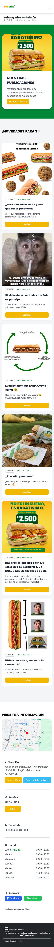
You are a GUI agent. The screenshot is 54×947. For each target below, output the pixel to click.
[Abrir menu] (50, 6)
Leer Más (27, 224)
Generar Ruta (13, 780)
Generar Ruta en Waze (37, 780)
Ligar (12, 808)
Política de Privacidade (12, 941)
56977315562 (12, 801)
